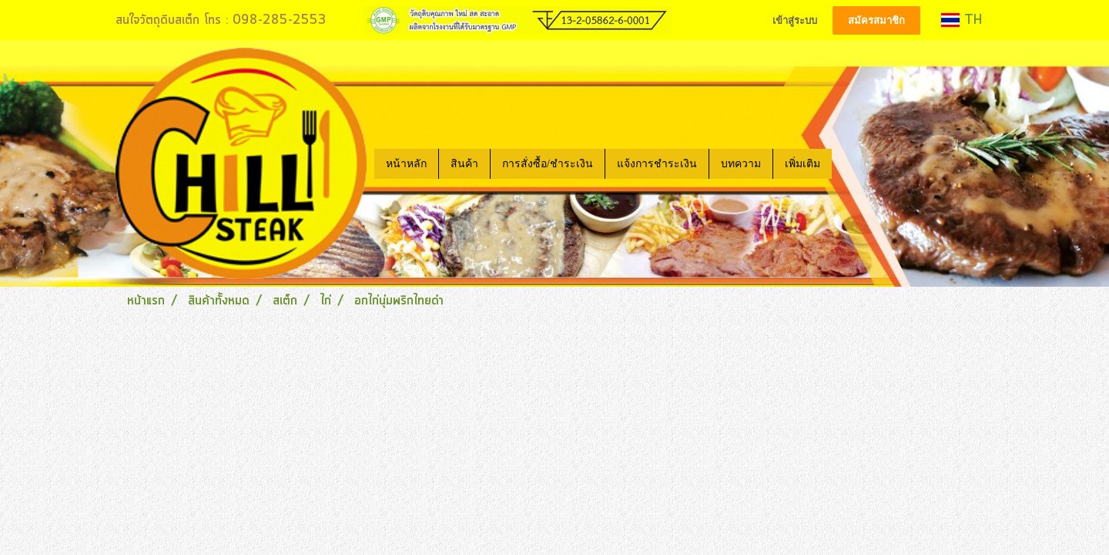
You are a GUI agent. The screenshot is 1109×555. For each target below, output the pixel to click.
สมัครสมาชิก (876, 20)
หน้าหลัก (406, 164)
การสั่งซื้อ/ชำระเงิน (547, 164)
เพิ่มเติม (802, 164)
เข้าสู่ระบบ (794, 20)
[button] (845, 163)
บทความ (741, 164)
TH (961, 20)
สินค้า (464, 164)
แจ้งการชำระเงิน (657, 164)
